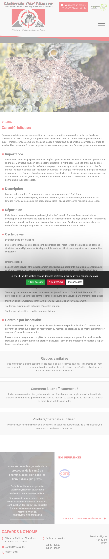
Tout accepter (35, 282)
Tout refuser (56, 282)
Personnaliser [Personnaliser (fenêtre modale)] (75, 282)
